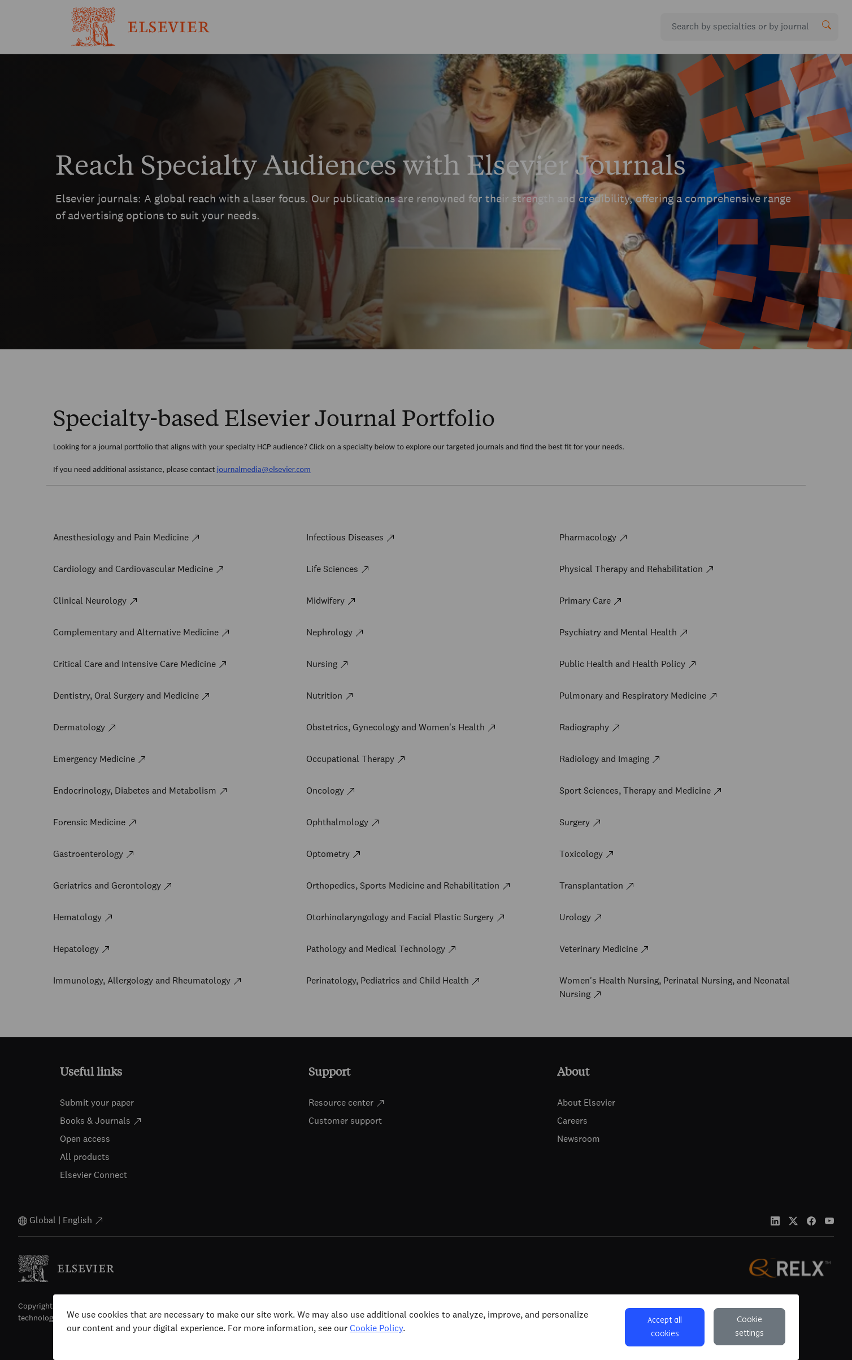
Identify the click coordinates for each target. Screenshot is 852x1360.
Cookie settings (749, 1326)
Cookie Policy (376, 1328)
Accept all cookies (664, 1327)
